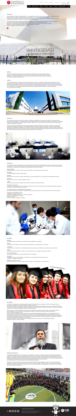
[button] (51, 2)
